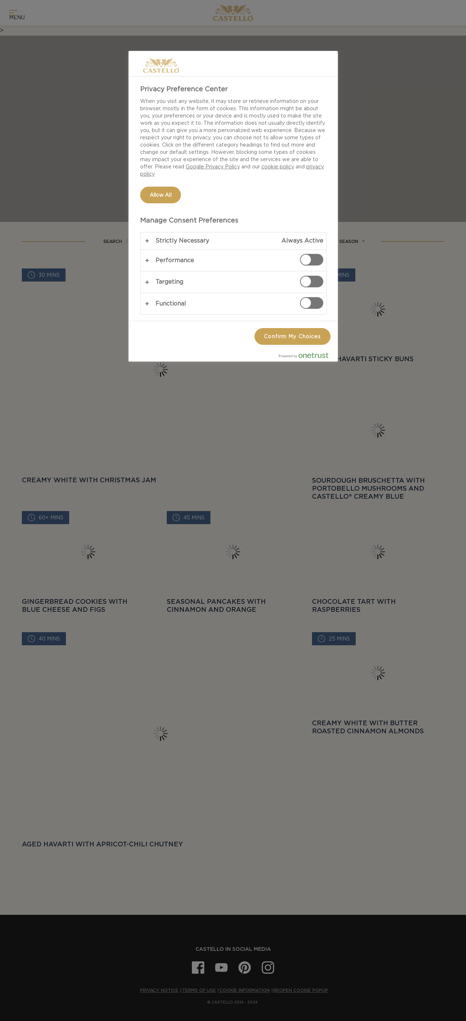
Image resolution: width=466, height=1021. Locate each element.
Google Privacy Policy (213, 166)
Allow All (160, 195)
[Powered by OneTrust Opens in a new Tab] (306, 357)
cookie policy (277, 166)
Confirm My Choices (292, 336)
